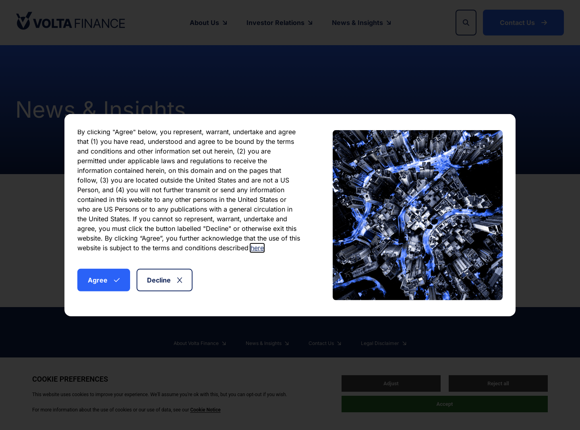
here (257, 247)
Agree (104, 280)
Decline (164, 280)
